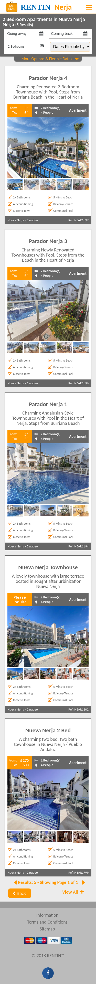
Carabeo (32, 220)
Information (47, 915)
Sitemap (47, 929)
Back (18, 893)
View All (73, 892)
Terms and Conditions (47, 922)
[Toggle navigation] (89, 7)
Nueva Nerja (15, 220)
